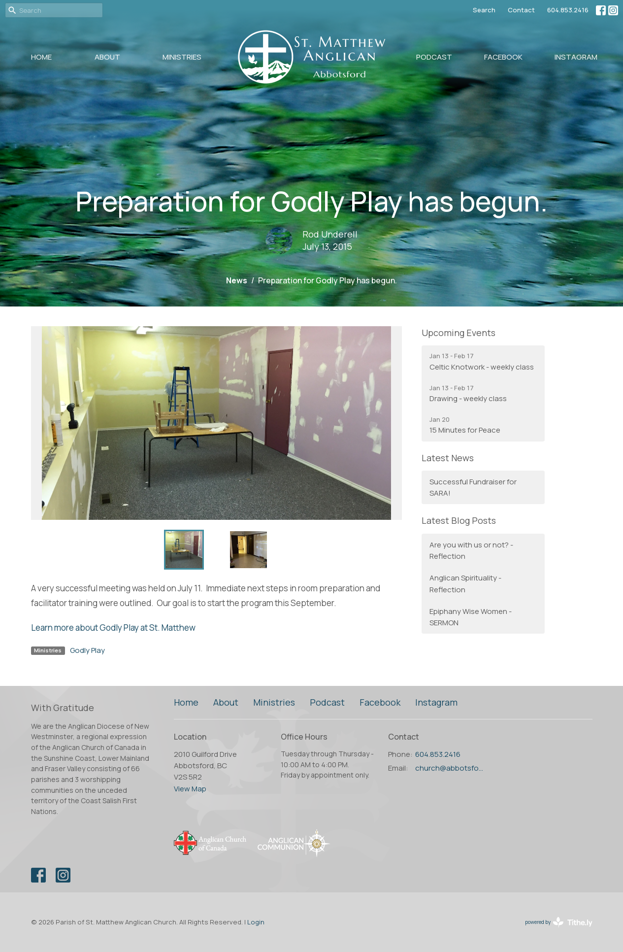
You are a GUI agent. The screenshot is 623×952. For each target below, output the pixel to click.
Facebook (503, 57)
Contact (521, 9)
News (236, 280)
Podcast (434, 57)
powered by (558, 922)
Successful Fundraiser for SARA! (473, 487)
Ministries (182, 57)
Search (484, 9)
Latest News (448, 458)
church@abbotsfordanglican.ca (450, 768)
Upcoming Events (458, 333)
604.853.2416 (568, 9)
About (107, 57)
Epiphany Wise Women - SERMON (470, 617)
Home (41, 57)
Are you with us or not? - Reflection (471, 550)
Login (255, 922)
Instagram (576, 57)
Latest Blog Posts (459, 520)
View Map (190, 788)
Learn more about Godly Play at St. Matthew (113, 627)
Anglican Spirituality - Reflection (465, 583)
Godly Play (87, 650)
